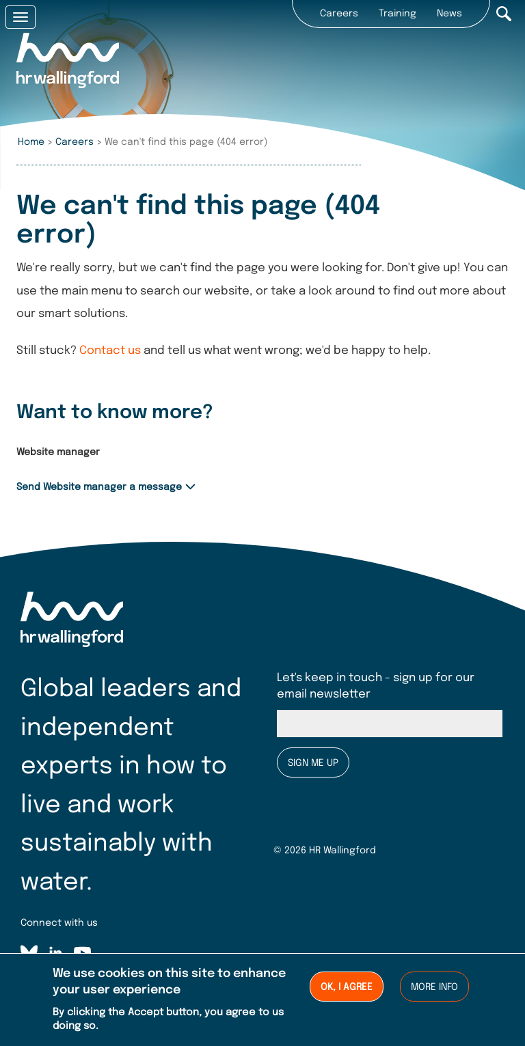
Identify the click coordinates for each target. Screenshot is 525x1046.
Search (504, 13)
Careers (339, 13)
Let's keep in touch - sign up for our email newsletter (375, 686)
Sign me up (313, 763)
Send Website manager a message (99, 487)
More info (434, 989)
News (449, 13)
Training (397, 13)
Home (31, 142)
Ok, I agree (347, 989)
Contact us (110, 351)
